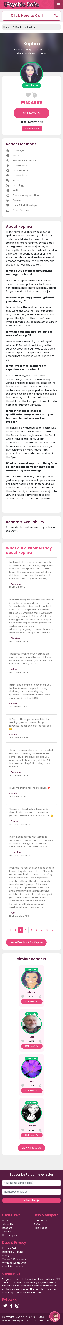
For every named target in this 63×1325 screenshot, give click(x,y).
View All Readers (31, 1147)
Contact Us (40, 1220)
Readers (7, 1228)
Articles (6, 1231)
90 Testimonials (31, 122)
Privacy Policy (10, 1248)
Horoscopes (9, 1235)
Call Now (31, 113)
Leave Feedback (32, 128)
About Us (7, 1224)
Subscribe (31, 1200)
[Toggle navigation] (58, 4)
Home (6, 27)
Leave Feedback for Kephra (26, 942)
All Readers (18, 27)
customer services (12, 1289)
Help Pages (40, 1228)
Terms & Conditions (14, 1259)
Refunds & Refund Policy (12, 1253)
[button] (31, 15)
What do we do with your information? (14, 1264)
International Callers (33, 1320)
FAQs (37, 1224)
